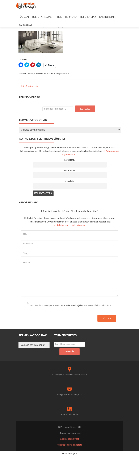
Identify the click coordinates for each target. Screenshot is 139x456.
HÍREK (58, 16)
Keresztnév (69, 160)
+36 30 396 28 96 (70, 414)
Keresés (85, 109)
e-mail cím (69, 181)
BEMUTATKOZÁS (42, 16)
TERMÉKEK (71, 16)
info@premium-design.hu (69, 394)
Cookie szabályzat (69, 438)
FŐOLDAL (23, 16)
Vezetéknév (69, 170)
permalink (64, 73)
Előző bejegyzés (28, 85)
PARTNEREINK (107, 16)
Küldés (107, 318)
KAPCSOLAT (25, 24)
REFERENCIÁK (88, 16)
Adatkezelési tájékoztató (75, 305)
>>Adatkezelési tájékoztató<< (69, 225)
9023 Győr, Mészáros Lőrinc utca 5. (69, 374)
